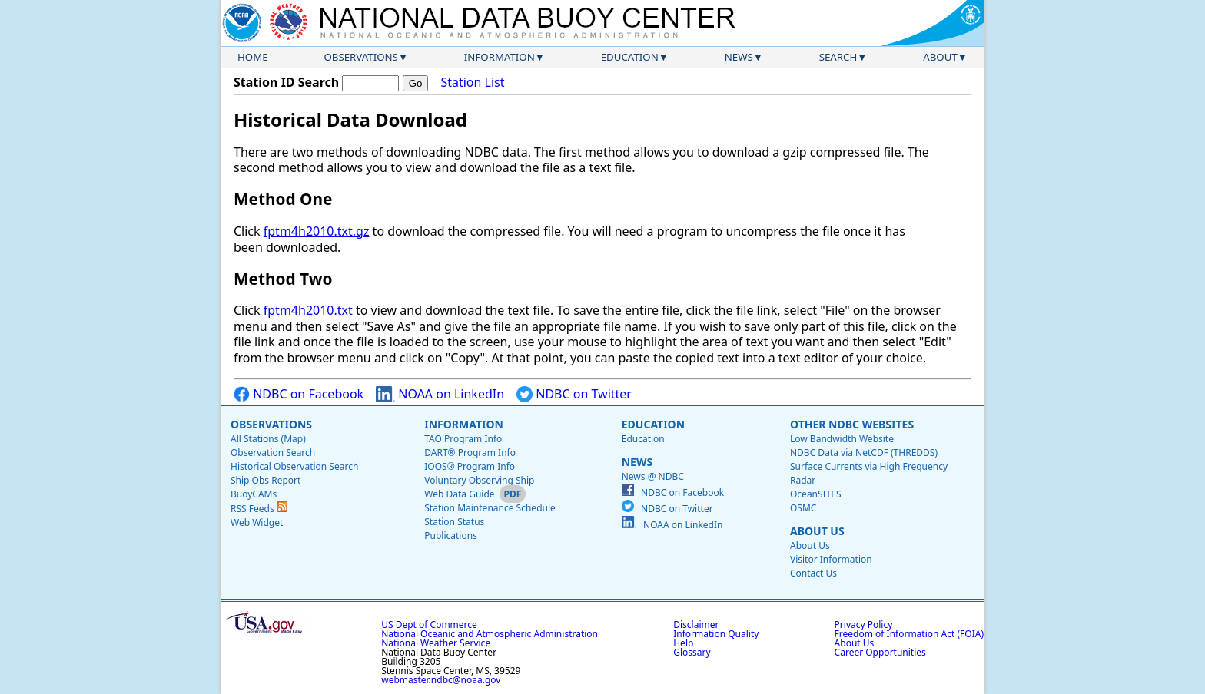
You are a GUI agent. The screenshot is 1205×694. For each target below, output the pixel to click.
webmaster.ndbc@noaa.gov (440, 679)
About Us (817, 531)
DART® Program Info (470, 452)
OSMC (803, 507)
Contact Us (813, 573)
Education (630, 57)
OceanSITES (816, 494)
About (940, 57)
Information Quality (716, 633)
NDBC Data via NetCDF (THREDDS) (864, 452)
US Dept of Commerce (429, 624)
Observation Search (273, 452)
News (739, 57)
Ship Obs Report (265, 480)
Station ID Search (286, 82)
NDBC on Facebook (298, 394)
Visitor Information (831, 559)
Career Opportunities (880, 652)
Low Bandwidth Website (842, 438)
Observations (360, 57)
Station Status (454, 521)
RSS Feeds (259, 508)
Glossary (691, 652)
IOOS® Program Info (469, 466)
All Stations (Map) (268, 438)
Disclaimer (696, 624)
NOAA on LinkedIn (440, 394)
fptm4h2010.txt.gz (317, 231)
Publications (450, 535)
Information (499, 57)
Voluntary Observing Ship (479, 480)
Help (683, 642)
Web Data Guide (459, 494)
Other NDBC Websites (852, 424)
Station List (472, 82)
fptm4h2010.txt (308, 310)
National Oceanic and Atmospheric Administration (489, 633)
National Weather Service (435, 642)
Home (252, 57)
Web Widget (257, 522)
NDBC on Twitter (574, 394)
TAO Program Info (463, 438)
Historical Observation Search (294, 466)
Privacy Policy (864, 624)
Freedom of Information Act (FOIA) (909, 633)
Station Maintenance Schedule (490, 507)
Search (838, 57)
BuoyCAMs (254, 494)
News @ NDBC (653, 476)
